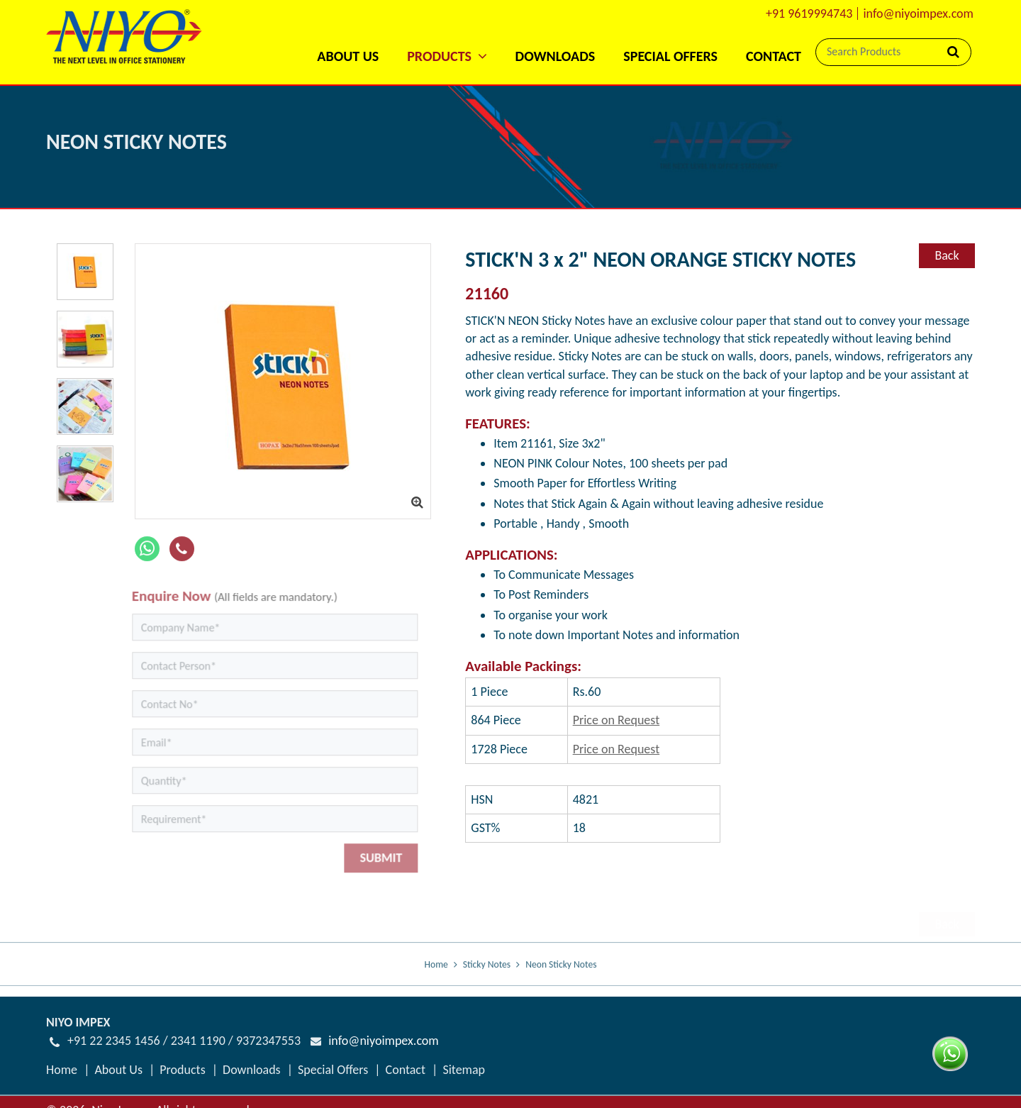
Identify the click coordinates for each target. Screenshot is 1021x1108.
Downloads (555, 56)
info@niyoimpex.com (918, 13)
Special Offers (670, 56)
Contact (773, 56)
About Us (348, 56)
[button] (447, 37)
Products (182, 1069)
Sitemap (463, 1069)
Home (436, 975)
